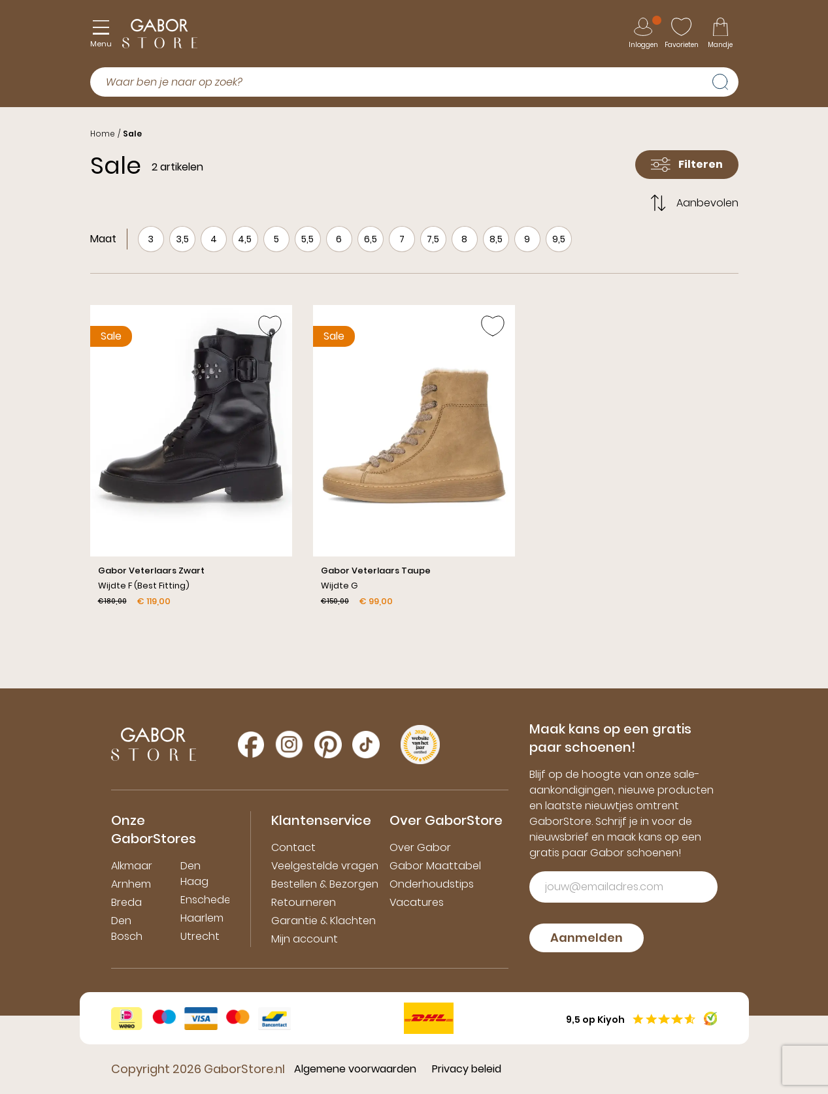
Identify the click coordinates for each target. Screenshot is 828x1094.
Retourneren (303, 902)
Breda (126, 902)
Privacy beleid (466, 1068)
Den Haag (194, 873)
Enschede (205, 899)
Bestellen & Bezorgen (324, 884)
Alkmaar (131, 865)
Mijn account (304, 938)
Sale (132, 133)
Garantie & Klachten (323, 920)
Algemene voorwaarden (355, 1068)
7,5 (433, 239)
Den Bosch (126, 928)
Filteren (687, 164)
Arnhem (131, 884)
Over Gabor (420, 847)
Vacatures (416, 902)
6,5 (370, 239)
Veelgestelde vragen (324, 865)
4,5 (245, 239)
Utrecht (200, 936)
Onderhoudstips (431, 884)
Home (102, 133)
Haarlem (202, 917)
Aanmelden (586, 937)
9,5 (558, 239)
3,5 (182, 239)
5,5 (307, 239)
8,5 (496, 239)
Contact (293, 847)
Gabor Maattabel (435, 865)
